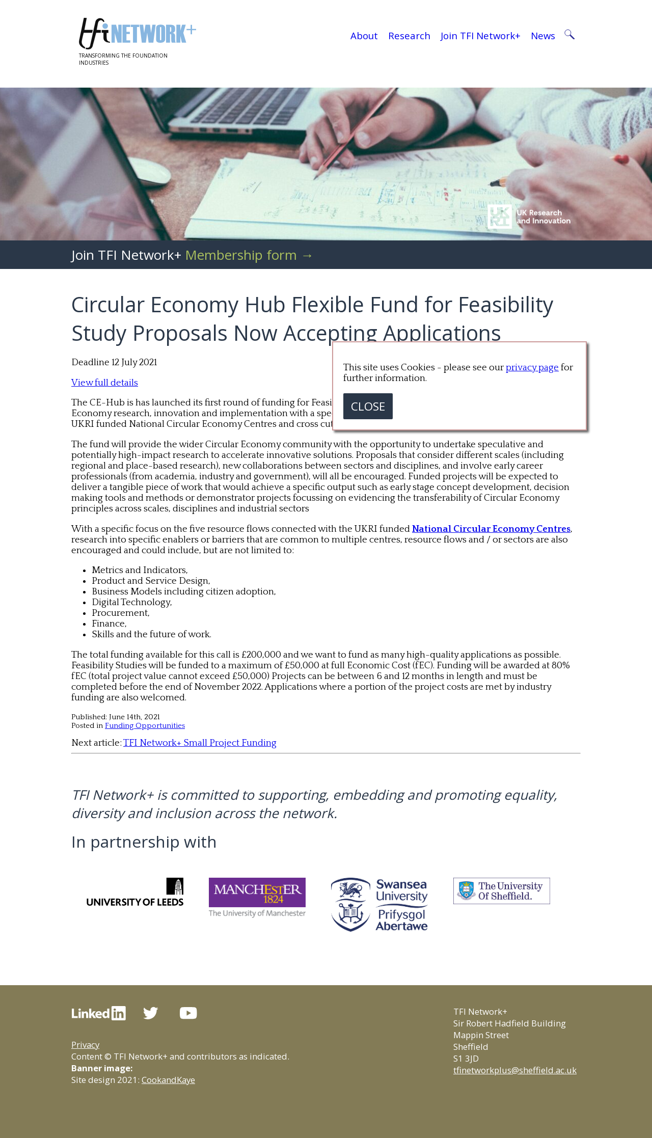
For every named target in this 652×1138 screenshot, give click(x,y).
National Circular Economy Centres (491, 529)
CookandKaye (168, 1080)
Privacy (85, 1044)
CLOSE (368, 406)
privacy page (532, 367)
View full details (104, 382)
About (364, 35)
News (543, 35)
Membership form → (249, 255)
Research (409, 35)
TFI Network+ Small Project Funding (200, 743)
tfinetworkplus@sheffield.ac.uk (515, 1070)
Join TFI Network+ (481, 35)
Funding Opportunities (145, 725)
